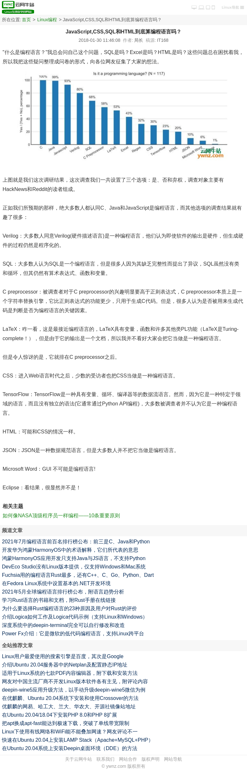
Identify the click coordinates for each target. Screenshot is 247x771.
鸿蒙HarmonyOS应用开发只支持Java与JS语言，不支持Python (73, 558)
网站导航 (173, 759)
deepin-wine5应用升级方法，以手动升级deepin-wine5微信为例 (73, 690)
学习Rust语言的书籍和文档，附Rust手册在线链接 (59, 600)
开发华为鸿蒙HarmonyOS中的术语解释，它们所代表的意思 (70, 550)
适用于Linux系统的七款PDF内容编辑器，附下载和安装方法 (70, 673)
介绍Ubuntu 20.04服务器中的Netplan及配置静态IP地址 (64, 664)
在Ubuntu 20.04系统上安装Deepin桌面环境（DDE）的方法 (69, 748)
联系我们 (105, 759)
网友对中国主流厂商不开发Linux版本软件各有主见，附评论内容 (75, 681)
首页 (26, 19)
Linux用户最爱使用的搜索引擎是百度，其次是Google (63, 656)
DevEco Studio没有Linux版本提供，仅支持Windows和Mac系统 (74, 566)
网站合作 (128, 759)
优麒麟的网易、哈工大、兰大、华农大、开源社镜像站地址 (69, 706)
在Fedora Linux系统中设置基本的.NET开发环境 (56, 583)
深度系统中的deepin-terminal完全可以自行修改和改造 (63, 625)
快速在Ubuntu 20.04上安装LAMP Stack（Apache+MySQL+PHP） (77, 740)
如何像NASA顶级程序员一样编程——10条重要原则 (61, 515)
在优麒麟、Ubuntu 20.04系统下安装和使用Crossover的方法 (70, 698)
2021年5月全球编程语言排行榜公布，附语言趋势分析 (63, 591)
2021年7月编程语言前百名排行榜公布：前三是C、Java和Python (76, 541)
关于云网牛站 (78, 759)
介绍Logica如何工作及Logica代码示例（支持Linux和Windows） (75, 617)
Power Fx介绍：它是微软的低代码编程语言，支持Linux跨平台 (73, 633)
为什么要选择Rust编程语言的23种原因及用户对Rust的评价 (69, 608)
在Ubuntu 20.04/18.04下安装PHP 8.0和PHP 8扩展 (59, 715)
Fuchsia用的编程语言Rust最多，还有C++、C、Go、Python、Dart (78, 575)
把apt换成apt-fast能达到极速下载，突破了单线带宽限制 (65, 723)
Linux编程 (47, 19)
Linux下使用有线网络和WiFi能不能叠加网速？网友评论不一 (70, 731)
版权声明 (151, 759)
